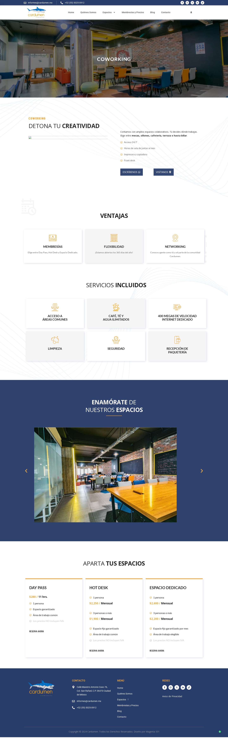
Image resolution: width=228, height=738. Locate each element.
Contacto (165, 12)
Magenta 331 (152, 731)
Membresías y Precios (133, 12)
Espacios (109, 12)
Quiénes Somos (88, 12)
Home (71, 12)
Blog (152, 12)
